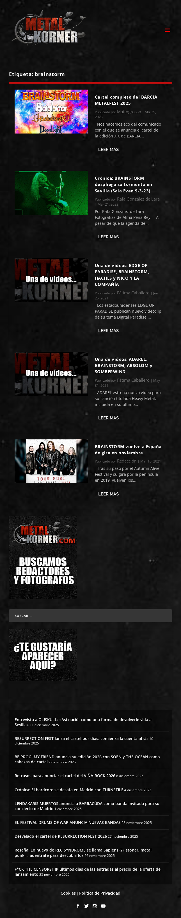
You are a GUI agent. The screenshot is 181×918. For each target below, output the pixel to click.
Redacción (127, 461)
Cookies (68, 893)
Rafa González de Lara (138, 199)
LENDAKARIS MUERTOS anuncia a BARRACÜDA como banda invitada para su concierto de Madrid (87, 806)
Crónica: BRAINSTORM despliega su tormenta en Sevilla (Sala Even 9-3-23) (123, 184)
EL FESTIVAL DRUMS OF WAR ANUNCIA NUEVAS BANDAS (68, 822)
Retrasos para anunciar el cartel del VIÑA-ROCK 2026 (65, 775)
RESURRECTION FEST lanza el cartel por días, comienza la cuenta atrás (81, 738)
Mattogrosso (129, 111)
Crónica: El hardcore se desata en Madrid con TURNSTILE (69, 789)
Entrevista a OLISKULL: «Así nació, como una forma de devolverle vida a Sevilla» (83, 722)
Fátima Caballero (133, 292)
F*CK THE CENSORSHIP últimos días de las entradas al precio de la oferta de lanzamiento (88, 871)
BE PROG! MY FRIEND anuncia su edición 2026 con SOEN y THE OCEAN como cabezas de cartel (87, 759)
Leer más (108, 149)
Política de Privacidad (99, 893)
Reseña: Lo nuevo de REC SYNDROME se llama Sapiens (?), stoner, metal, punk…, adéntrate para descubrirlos (84, 852)
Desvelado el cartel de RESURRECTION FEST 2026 (61, 836)
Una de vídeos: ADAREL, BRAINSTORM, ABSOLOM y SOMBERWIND (124, 365)
